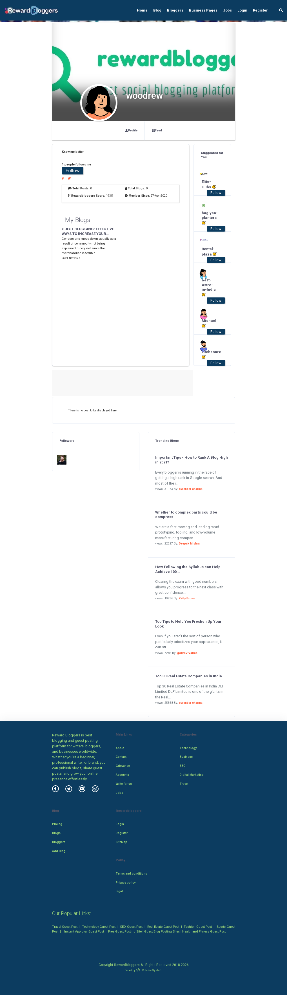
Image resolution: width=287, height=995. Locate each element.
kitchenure (209, 354)
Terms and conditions (131, 873)
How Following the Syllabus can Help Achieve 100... (188, 569)
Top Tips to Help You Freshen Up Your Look (188, 623)
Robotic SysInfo (149, 970)
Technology (188, 748)
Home (142, 10)
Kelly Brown (187, 598)
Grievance (123, 766)
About (120, 748)
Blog (157, 10)
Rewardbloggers (127, 965)
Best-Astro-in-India (209, 287)
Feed (157, 130)
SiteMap (121, 842)
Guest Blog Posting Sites (162, 931)
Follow (73, 170)
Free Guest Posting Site (125, 931)
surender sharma (191, 489)
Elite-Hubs (209, 184)
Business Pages (203, 10)
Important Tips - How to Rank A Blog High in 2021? (191, 459)
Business (186, 757)
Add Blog (59, 851)
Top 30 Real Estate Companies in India (188, 676)
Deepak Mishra (189, 543)
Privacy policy (125, 882)
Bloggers (175, 10)
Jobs (227, 10)
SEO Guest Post (131, 927)
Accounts (122, 775)
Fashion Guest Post (198, 927)
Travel (184, 784)
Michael (209, 323)
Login (242, 10)
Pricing (57, 824)
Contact (121, 757)
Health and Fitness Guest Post (204, 931)
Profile (131, 130)
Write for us (124, 784)
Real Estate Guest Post (163, 927)
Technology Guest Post (98, 927)
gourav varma (187, 653)
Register (260, 10)
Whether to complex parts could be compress (186, 514)
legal (119, 891)
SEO (183, 766)
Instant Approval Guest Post (84, 931)
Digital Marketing (192, 775)
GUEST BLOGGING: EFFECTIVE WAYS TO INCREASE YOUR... (88, 231)
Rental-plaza (209, 251)
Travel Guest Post (65, 927)
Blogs (56, 833)
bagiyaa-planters (209, 218)
